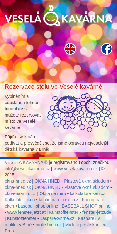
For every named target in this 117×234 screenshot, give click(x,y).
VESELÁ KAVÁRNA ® (26, 162)
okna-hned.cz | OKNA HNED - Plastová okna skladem (57, 181)
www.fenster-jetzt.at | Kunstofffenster (42, 212)
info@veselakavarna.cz (27, 168)
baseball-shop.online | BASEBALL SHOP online (64, 205)
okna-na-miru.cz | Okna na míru (35, 193)
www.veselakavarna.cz (75, 168)
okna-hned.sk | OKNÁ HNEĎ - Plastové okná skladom (57, 187)
